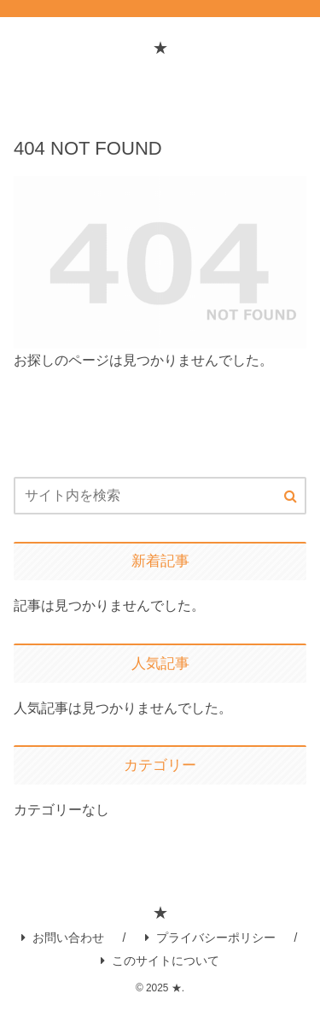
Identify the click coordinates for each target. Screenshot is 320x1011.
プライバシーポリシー (210, 937)
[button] (290, 496)
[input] (160, 495)
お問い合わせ (62, 937)
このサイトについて (160, 960)
